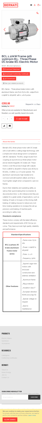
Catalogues (5, 355)
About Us (5, 370)
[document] (21, 416)
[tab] (21, 141)
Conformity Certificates (9, 358)
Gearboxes (5, 341)
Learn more (32, 415)
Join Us (4, 375)
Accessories (6, 343)
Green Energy (6, 372)
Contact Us (5, 377)
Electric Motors (7, 338)
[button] (37, 14)
